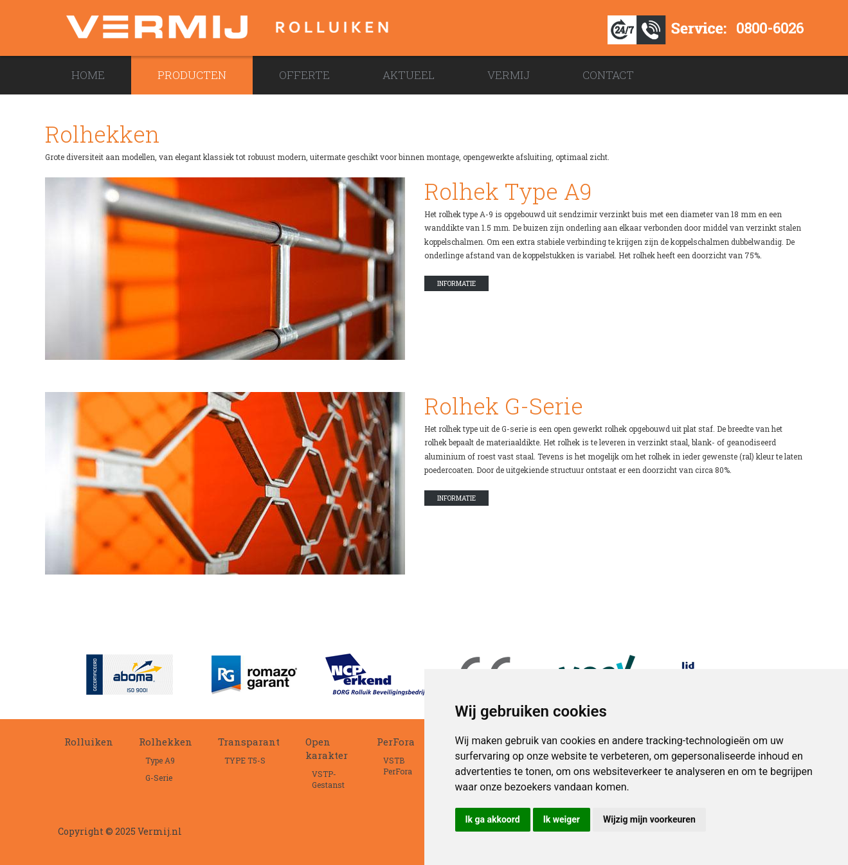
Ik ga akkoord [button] (492, 819)
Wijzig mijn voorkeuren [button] (649, 819)
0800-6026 (770, 28)
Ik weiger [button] (561, 819)
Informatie (456, 284)
